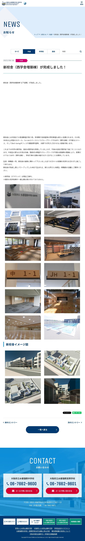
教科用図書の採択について (61, 531)
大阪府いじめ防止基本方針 (43, 528)
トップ (36, 34)
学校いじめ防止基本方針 (23, 528)
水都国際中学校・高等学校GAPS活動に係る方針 (33, 531)
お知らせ (44, 34)
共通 (50, 34)
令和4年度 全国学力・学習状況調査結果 (43, 534)
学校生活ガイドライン (62, 528)
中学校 (41, 51)
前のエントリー (11, 422)
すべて (17, 51)
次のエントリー (74, 422)
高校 (53, 51)
